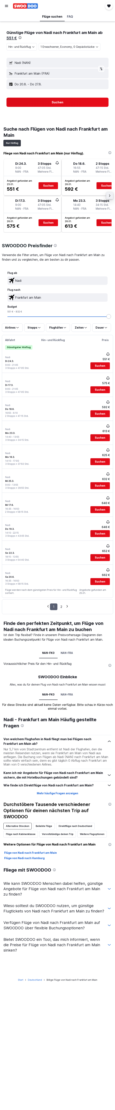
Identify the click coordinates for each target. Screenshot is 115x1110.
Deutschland (35, 979)
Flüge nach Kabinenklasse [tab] (20, 834)
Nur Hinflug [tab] (12, 143)
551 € (11, 38)
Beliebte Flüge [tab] (44, 826)
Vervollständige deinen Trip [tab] (57, 834)
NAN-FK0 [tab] (48, 652)
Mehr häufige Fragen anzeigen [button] (57, 793)
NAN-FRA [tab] (67, 652)
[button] (6, 6)
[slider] (108, 316)
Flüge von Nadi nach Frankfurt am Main (30, 852)
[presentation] (20, 37)
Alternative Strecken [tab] (17, 826)
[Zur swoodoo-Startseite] (25, 6)
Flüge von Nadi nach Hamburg (24, 858)
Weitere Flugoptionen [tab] (92, 834)
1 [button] (53, 607)
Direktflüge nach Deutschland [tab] (75, 826)
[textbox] (57, 280)
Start (20, 979)
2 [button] (61, 607)
